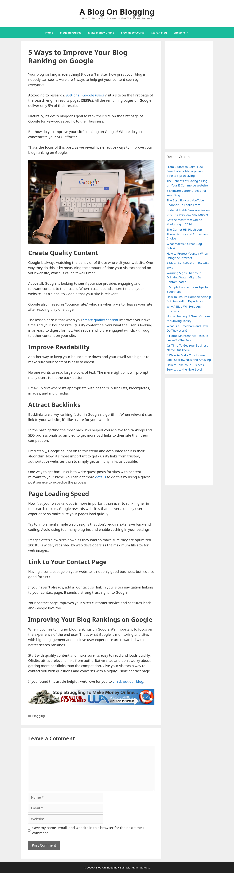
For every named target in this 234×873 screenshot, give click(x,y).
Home (49, 32)
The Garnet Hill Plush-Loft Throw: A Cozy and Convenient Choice (188, 234)
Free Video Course (132, 32)
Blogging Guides (70, 32)
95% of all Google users (85, 95)
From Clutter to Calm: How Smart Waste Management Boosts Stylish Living (185, 171)
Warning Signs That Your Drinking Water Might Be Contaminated (184, 277)
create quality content (100, 320)
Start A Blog (159, 32)
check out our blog (128, 681)
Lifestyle (183, 32)
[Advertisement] (189, 95)
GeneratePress (141, 867)
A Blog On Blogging (117, 11)
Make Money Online (101, 32)
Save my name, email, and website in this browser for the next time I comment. (88, 830)
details (100, 477)
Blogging (38, 716)
